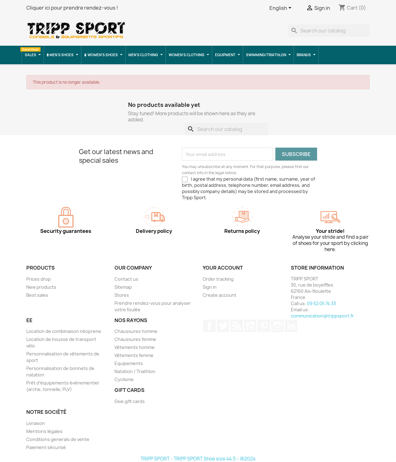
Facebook (209, 326)
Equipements (128, 363)
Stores (121, 295)
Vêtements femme (133, 355)
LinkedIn (291, 326)
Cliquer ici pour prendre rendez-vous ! (72, 7)
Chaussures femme (135, 339)
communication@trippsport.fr (322, 316)
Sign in (210, 287)
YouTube (250, 326)
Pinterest (264, 326)
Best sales (37, 295)
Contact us (126, 279)
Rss (236, 326)
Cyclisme (124, 379)
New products (41, 287)
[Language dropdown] (281, 8)
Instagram (277, 326)
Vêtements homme (134, 347)
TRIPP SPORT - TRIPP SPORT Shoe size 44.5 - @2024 (198, 459)
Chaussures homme (135, 331)
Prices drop (38, 279)
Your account (223, 267)
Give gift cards (129, 401)
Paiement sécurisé (46, 447)
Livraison (35, 423)
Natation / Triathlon (134, 371)
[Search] (329, 30)
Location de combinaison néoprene (63, 331)
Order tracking (218, 279)
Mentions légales (44, 431)
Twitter (223, 326)
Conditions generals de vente (57, 439)
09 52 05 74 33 (321, 303)
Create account (219, 295)
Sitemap (123, 287)
